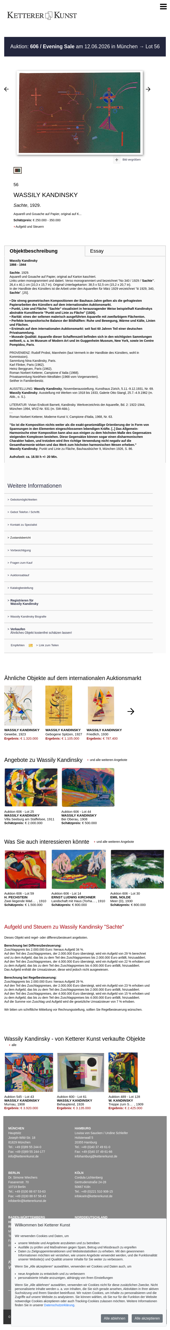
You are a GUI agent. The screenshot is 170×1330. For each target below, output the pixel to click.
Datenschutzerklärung (59, 1305)
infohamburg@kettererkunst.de (96, 1156)
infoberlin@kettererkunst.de (27, 1201)
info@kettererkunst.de (23, 1156)
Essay (97, 251)
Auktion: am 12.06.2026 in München (74, 46)
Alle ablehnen (114, 1318)
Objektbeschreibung (34, 251)
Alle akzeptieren (147, 1318)
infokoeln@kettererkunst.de (93, 1196)
